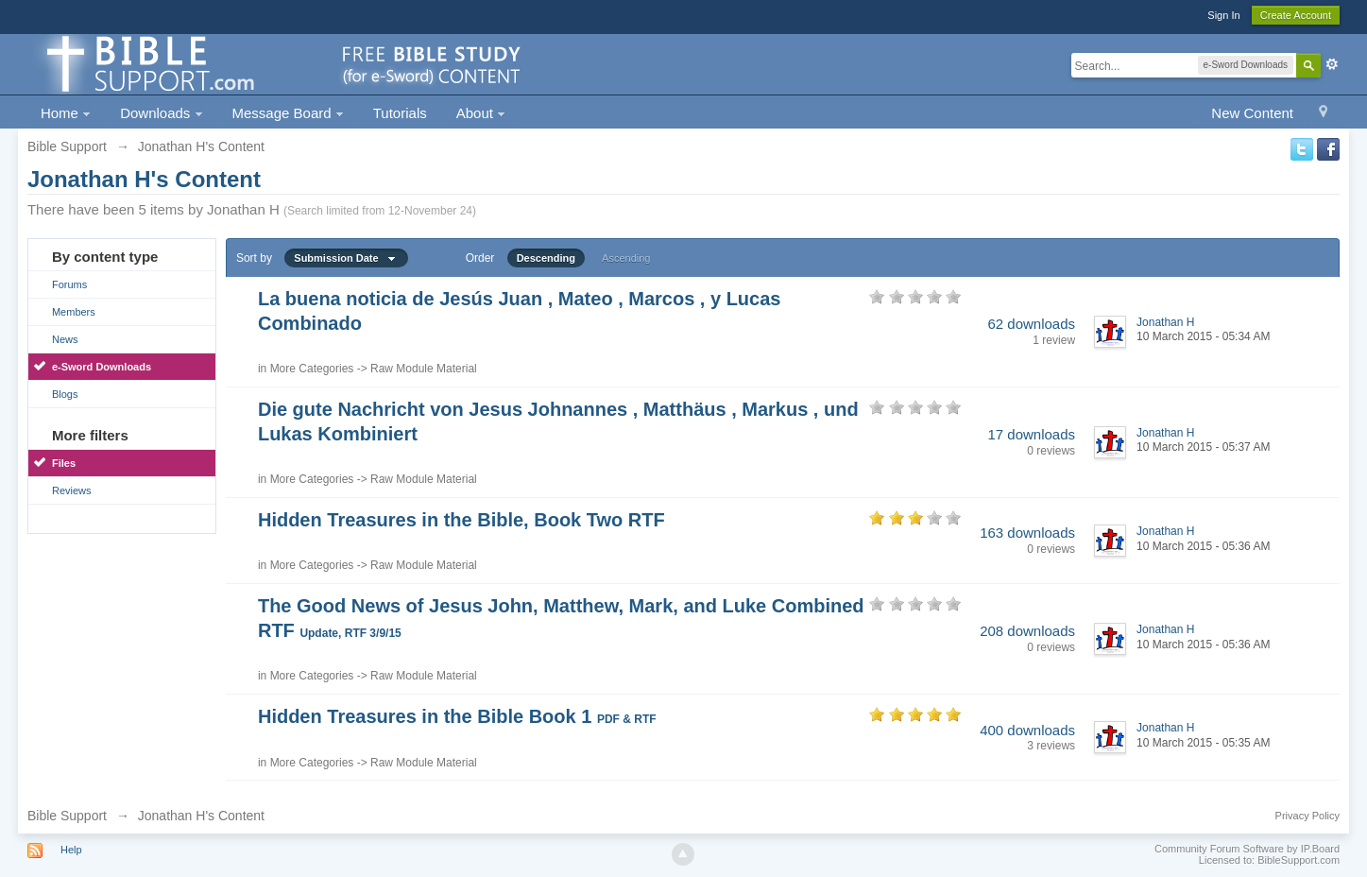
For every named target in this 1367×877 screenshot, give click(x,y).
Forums (69, 284)
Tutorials (400, 113)
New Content (1252, 113)
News (65, 339)
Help (71, 849)
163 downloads (1027, 532)
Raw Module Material (423, 368)
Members (73, 312)
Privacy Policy (1307, 815)
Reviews (72, 490)
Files (64, 463)
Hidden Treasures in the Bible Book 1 (457, 716)
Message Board (288, 113)
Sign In (1223, 15)
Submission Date (346, 258)
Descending (546, 258)
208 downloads (1027, 631)
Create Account (1295, 15)
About (480, 113)
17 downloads (1031, 434)
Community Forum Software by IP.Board (1247, 848)
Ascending (626, 258)
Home (66, 113)
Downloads (161, 113)
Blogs (65, 394)
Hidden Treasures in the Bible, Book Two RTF (461, 519)
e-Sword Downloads (101, 366)
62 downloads (1031, 324)
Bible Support (67, 815)
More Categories (312, 368)
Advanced (1332, 64)
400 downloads (1027, 730)
